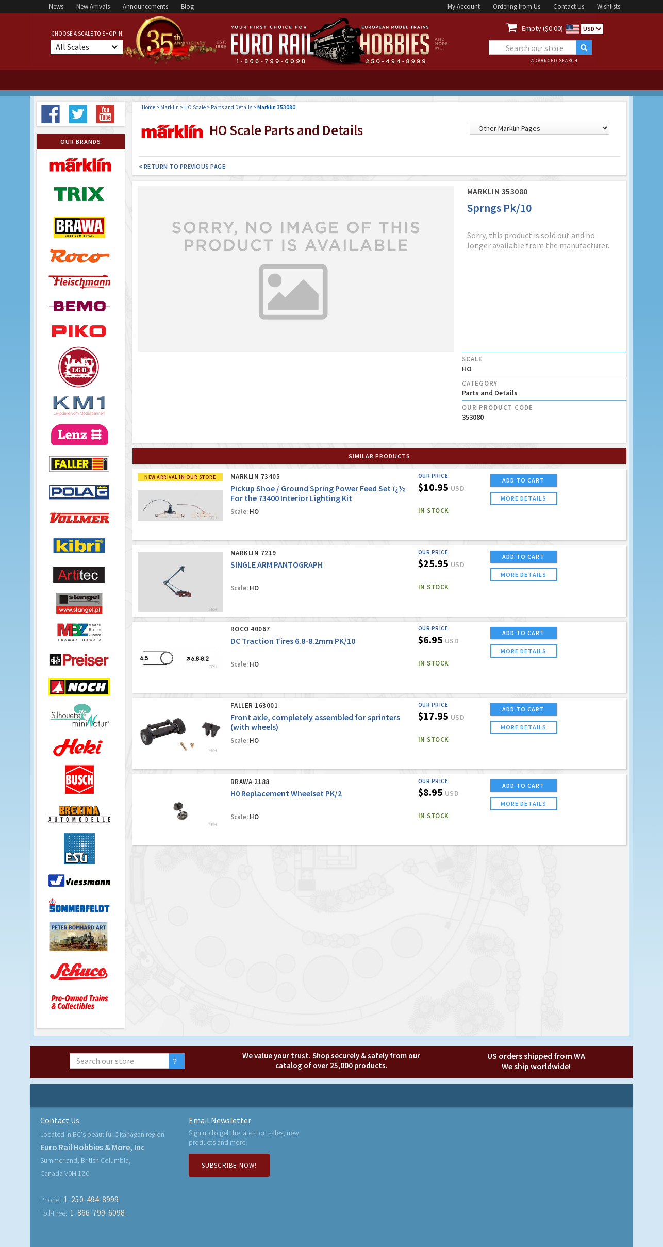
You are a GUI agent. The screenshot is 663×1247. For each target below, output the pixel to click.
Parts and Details (231, 107)
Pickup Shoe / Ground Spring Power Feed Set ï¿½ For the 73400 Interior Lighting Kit (317, 493)
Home (148, 107)
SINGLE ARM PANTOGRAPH (276, 564)
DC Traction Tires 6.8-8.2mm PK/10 (292, 641)
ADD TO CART (523, 480)
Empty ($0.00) (542, 28)
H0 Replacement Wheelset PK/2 (286, 793)
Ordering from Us (516, 6)
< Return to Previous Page (182, 166)
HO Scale (195, 107)
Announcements (145, 6)
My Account (463, 6)
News (56, 6)
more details (523, 498)
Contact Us (568, 6)
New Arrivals (93, 6)
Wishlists (608, 6)
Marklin (169, 107)
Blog (187, 6)
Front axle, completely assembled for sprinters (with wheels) (315, 722)
